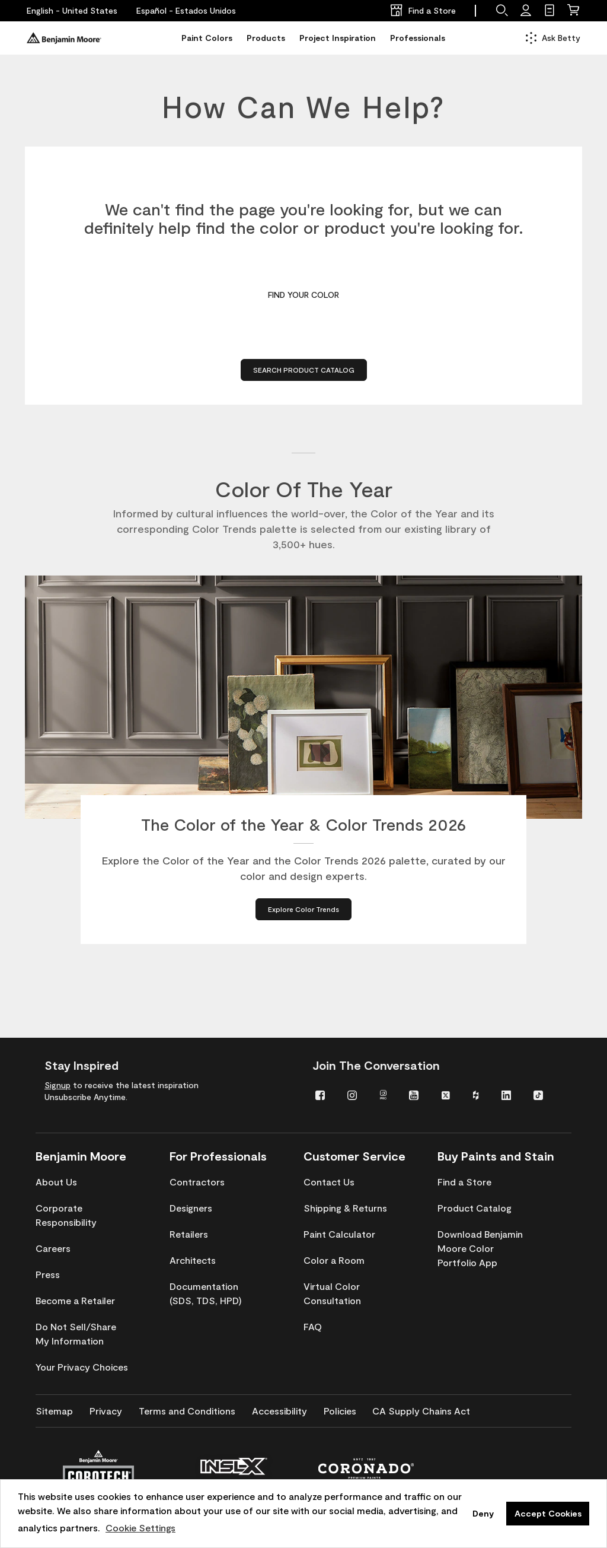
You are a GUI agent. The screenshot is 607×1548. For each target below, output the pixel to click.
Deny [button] (483, 1513)
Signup (57, 1085)
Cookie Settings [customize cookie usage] (140, 1527)
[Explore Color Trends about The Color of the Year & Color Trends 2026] (303, 913)
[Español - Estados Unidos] (186, 11)
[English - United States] (72, 10)
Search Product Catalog (303, 369)
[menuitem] (322, 1094)
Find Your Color (303, 295)
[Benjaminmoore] (64, 38)
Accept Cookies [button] (548, 1513)
